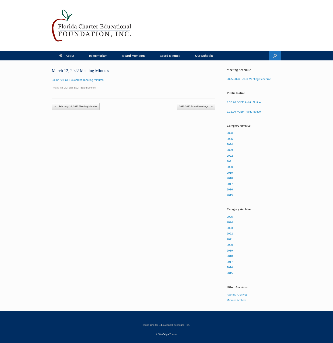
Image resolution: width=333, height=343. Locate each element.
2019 (230, 172)
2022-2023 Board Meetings (196, 106)
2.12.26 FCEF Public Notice (244, 111)
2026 (230, 133)
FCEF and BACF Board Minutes (79, 87)
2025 (230, 138)
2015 (230, 195)
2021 (230, 161)
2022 (230, 155)
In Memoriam (98, 55)
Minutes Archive (236, 300)
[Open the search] (275, 55)
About (66, 55)
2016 (230, 189)
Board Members (133, 55)
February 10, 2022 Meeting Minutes (75, 106)
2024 (230, 144)
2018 (230, 178)
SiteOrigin (163, 334)
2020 (230, 167)
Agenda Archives (237, 294)
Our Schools (204, 55)
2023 (230, 150)
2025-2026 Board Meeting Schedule (249, 79)
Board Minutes (170, 55)
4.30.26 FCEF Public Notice (244, 102)
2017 (230, 184)
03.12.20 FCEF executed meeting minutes (78, 79)
